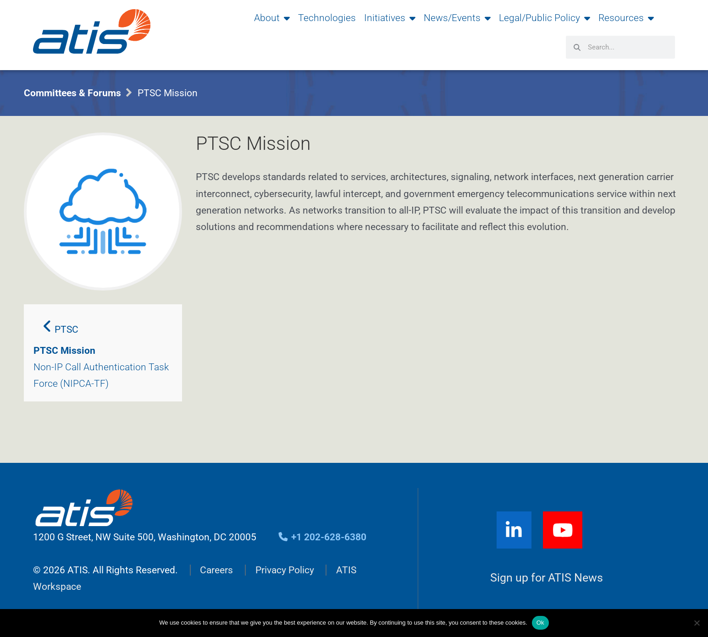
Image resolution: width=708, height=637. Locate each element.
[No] (696, 622)
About (272, 17)
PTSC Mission (64, 350)
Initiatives (389, 17)
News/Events (457, 17)
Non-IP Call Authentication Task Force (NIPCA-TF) (101, 375)
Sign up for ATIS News (546, 578)
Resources (626, 17)
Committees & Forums (72, 93)
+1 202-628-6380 (322, 537)
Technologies (327, 17)
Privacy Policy (284, 570)
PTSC (60, 326)
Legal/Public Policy (544, 17)
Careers (216, 570)
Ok (540, 622)
